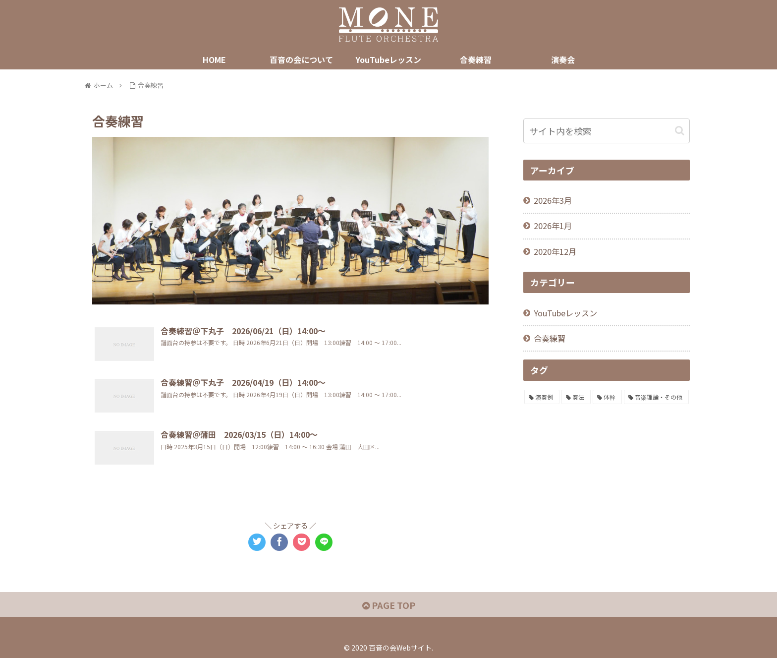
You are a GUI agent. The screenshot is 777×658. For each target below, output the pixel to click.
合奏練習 (549, 338)
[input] (606, 131)
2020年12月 (555, 251)
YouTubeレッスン (565, 313)
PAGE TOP (388, 604)
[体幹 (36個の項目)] (607, 397)
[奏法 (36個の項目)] (576, 397)
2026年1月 (553, 226)
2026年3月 (553, 200)
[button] (679, 130)
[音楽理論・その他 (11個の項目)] (656, 397)
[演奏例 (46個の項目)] (541, 397)
